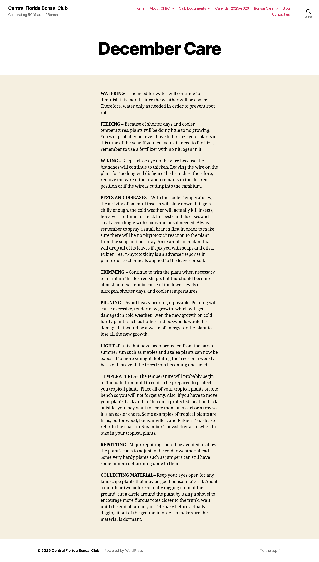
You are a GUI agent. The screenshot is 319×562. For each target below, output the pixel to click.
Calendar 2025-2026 (232, 8)
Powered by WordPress (123, 550)
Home (139, 8)
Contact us (281, 14)
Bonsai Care (264, 8)
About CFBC (160, 8)
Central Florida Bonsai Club (38, 8)
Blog (286, 8)
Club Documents (192, 8)
